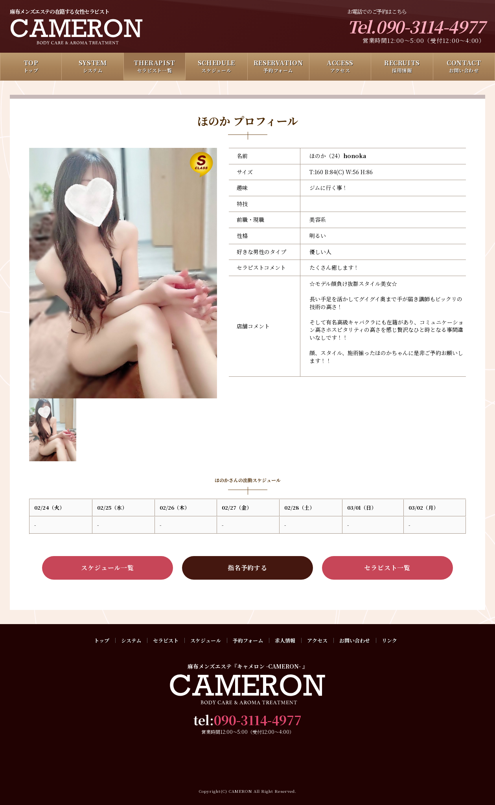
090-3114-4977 (258, 720)
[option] (123, 273)
